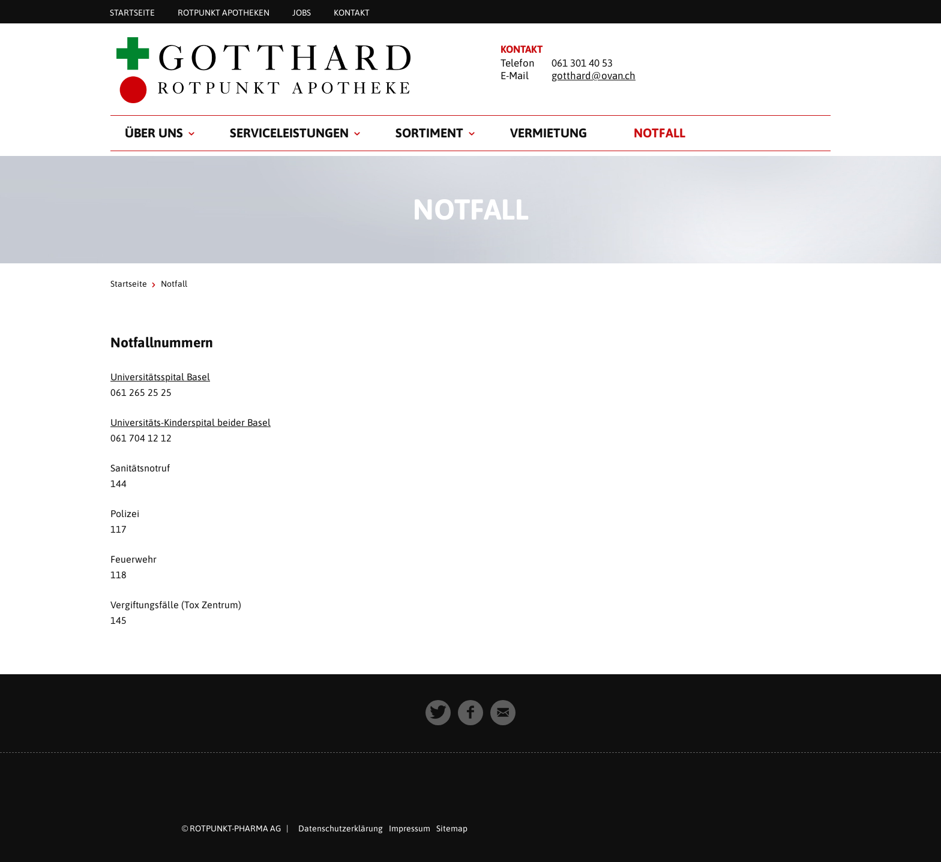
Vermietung (548, 132)
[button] (438, 712)
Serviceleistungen (289, 132)
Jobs (301, 12)
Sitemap (451, 828)
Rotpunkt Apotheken (223, 12)
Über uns (154, 132)
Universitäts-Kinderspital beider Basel (190, 422)
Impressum (409, 828)
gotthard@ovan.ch (594, 76)
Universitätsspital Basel (160, 376)
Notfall (659, 132)
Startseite (132, 12)
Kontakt (352, 12)
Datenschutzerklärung (340, 828)
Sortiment (429, 132)
